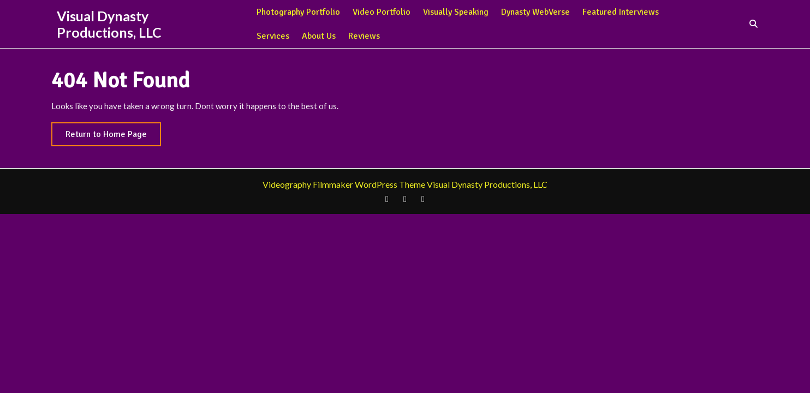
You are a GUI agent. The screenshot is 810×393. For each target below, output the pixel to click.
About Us (319, 36)
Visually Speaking (456, 12)
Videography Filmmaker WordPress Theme (344, 184)
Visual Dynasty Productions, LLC (109, 24)
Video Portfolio (381, 12)
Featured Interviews (620, 12)
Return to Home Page (113, 136)
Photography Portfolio (298, 12)
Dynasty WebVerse (535, 12)
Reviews (364, 36)
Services (273, 36)
